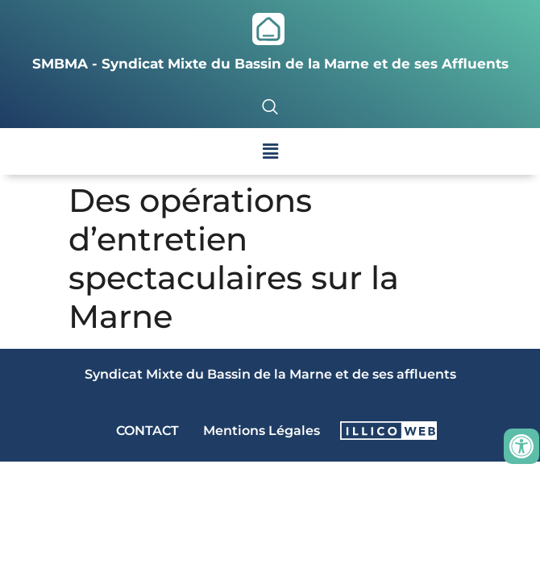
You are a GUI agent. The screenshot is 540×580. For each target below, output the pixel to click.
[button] (270, 151)
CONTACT (147, 430)
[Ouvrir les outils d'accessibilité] (521, 446)
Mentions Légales (261, 430)
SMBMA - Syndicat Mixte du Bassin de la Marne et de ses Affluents (270, 64)
